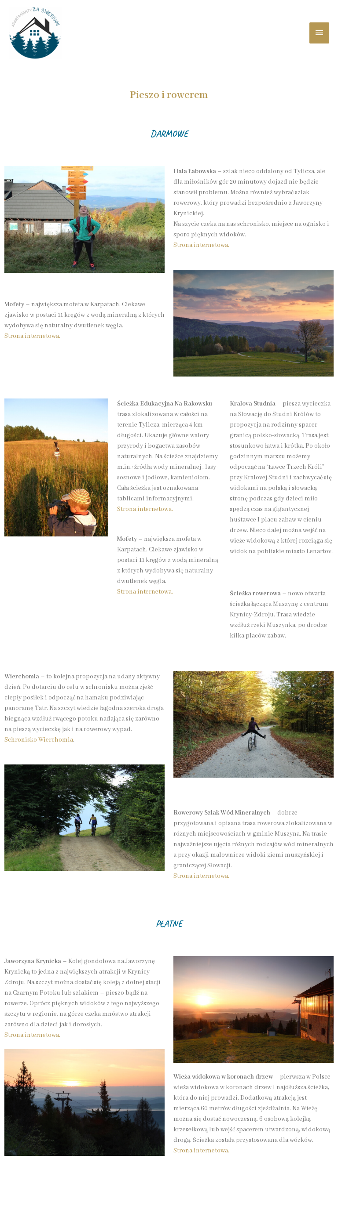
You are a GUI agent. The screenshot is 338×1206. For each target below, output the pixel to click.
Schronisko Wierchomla (38, 740)
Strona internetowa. (32, 336)
